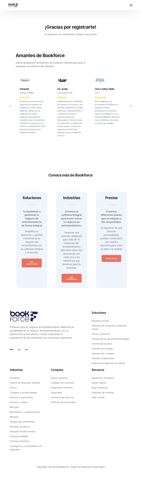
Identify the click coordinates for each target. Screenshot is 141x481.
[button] (10, 106)
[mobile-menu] (131, 5)
